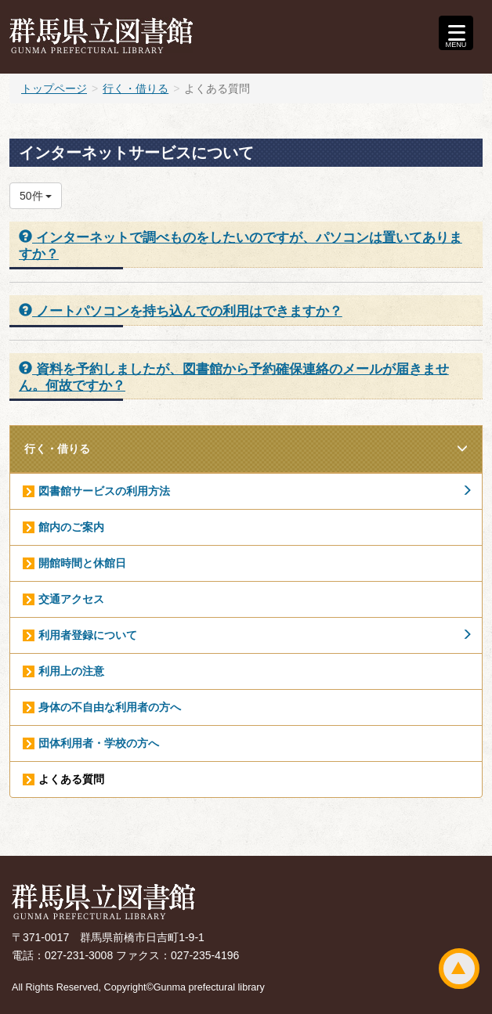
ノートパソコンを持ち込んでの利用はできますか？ (180, 311)
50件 (36, 195)
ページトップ (459, 968)
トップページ (54, 88)
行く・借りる (135, 88)
